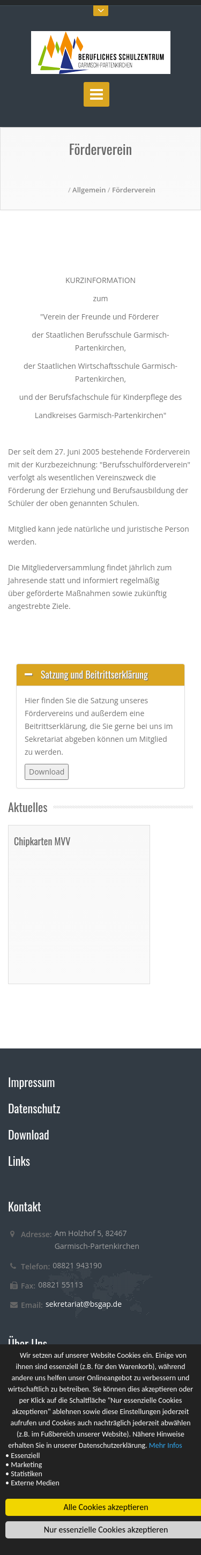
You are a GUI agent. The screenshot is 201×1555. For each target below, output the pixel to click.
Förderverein (133, 190)
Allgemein (89, 190)
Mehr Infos (165, 1445)
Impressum (31, 1081)
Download (28, 1134)
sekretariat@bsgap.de (84, 1304)
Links (19, 1160)
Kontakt (24, 1206)
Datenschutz (34, 1108)
